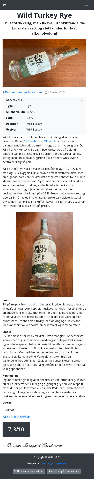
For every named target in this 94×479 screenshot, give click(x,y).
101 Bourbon (30, 141)
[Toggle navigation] (86, 4)
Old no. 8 (49, 141)
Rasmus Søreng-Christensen (23, 92)
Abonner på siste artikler (29, 471)
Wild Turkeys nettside (16, 417)
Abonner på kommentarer (64, 471)
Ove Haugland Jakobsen (54, 463)
